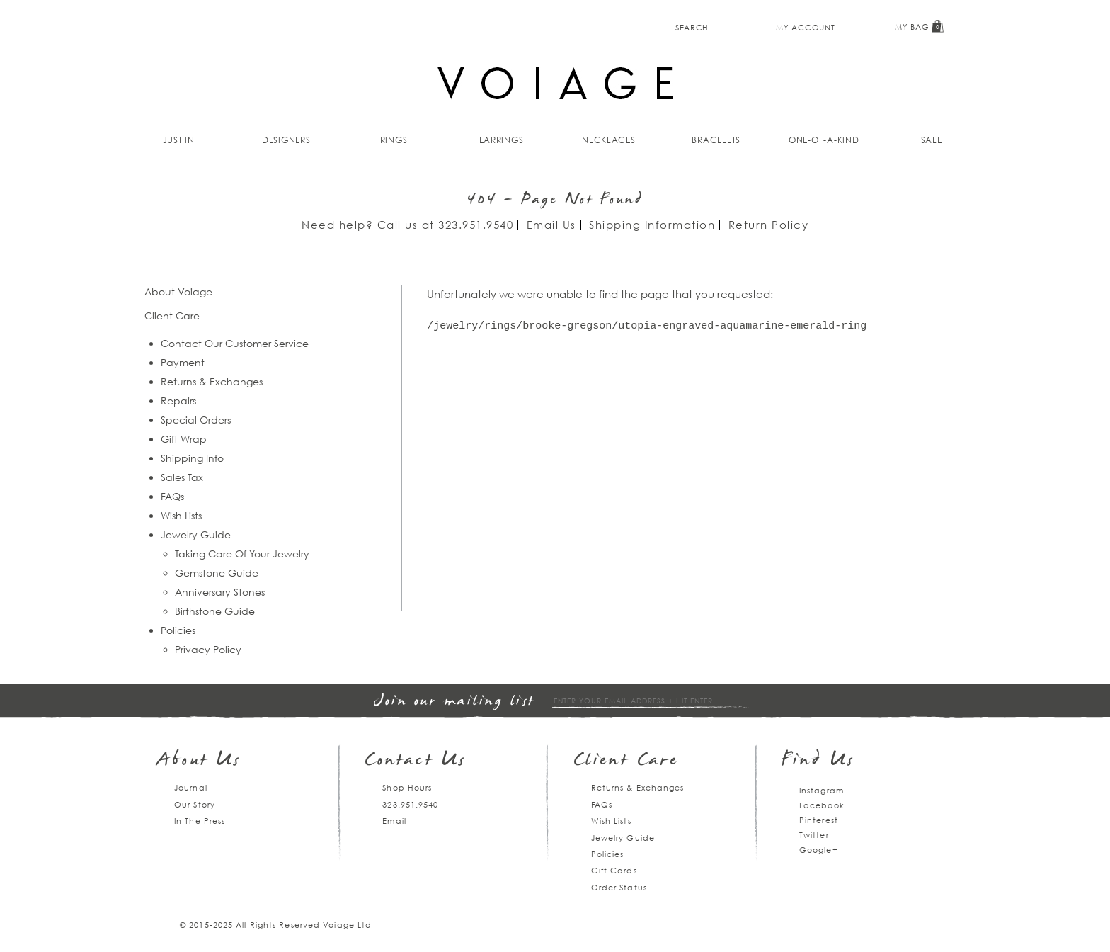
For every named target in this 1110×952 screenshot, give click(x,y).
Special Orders (196, 420)
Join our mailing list (454, 701)
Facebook (822, 805)
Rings (394, 140)
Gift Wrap (184, 439)
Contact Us (416, 761)
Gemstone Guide (216, 573)
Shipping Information (652, 224)
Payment (183, 362)
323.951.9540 (475, 224)
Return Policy (768, 224)
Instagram (821, 790)
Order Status (619, 887)
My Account (805, 27)
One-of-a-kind (824, 140)
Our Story (194, 804)
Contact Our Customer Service (235, 343)
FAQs (172, 496)
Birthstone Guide (215, 611)
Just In (179, 140)
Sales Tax (182, 477)
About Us (199, 761)
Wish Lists (181, 515)
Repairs (178, 401)
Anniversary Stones (220, 592)
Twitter (814, 834)
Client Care (626, 761)
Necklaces (609, 140)
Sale (931, 140)
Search (692, 27)
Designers (286, 140)
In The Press (199, 820)
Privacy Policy (208, 649)
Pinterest (818, 819)
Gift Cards (614, 870)
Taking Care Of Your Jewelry (242, 554)
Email (394, 820)
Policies (178, 630)
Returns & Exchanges (212, 381)
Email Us (551, 224)
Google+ (818, 849)
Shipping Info (192, 458)
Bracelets (716, 140)
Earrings (501, 140)
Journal (190, 787)
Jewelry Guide (196, 534)
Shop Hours (407, 787)
